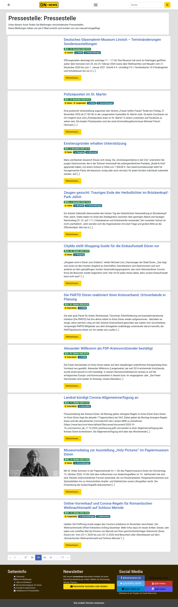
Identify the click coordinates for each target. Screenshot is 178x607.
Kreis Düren (70, 308)
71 (62, 557)
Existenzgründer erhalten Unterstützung (95, 143)
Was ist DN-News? (22, 582)
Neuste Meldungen (22, 579)
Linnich (69, 53)
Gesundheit (84, 406)
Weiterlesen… (72, 77)
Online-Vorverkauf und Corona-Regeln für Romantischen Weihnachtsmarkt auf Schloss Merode (108, 505)
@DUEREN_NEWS (130, 583)
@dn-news (158, 583)
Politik (82, 308)
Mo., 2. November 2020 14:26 (77, 202)
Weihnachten (103, 516)
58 (32, 557)
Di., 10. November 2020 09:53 (77, 49)
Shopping (79, 152)
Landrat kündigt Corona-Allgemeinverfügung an (101, 397)
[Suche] (146, 5)
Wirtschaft (91, 152)
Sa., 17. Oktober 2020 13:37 (77, 403)
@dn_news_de (131, 589)
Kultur (78, 53)
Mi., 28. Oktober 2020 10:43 (77, 251)
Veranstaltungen (92, 53)
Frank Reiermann (150, 593)
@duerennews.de (131, 577)
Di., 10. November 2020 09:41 (77, 100)
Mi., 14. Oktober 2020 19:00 (77, 460)
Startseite (18, 576)
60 (44, 557)
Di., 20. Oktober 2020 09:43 (76, 305)
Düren (68, 103)
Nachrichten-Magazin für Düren (27, 585)
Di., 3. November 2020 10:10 (77, 149)
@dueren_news (158, 577)
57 (25, 557)
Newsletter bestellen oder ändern (89, 586)
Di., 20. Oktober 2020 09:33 (76, 354)
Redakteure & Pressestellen (26, 591)
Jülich (68, 206)
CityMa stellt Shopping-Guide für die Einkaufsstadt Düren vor (111, 246)
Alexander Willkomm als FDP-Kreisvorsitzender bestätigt (108, 348)
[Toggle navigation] (95, 4)
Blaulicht (79, 206)
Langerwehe (79, 103)
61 (51, 557)
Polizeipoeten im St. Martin (85, 94)
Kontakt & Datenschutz (24, 588)
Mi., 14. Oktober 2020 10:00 (77, 513)
